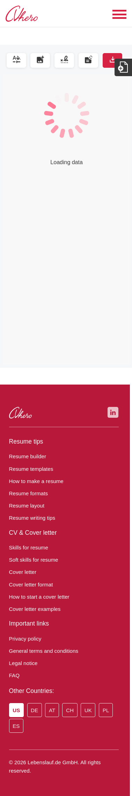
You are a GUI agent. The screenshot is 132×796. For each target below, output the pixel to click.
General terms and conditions (41, 651)
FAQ (14, 675)
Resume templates (28, 469)
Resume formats (26, 493)
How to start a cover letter (37, 597)
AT (50, 710)
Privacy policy (24, 639)
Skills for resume (27, 548)
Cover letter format (29, 585)
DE (33, 710)
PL (101, 710)
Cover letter (21, 572)
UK (85, 710)
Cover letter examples (32, 609)
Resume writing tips (30, 518)
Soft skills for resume (31, 560)
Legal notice (22, 663)
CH (67, 710)
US (16, 710)
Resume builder (26, 456)
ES (15, 726)
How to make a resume (34, 481)
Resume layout (24, 506)
